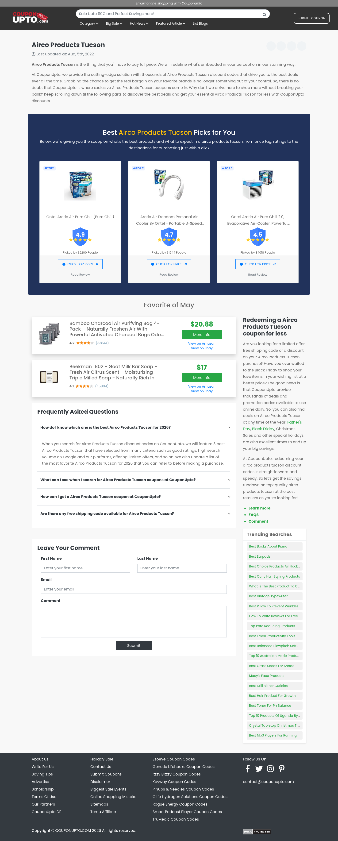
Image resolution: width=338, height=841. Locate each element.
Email (46, 579)
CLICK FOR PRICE (80, 264)
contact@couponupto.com (268, 781)
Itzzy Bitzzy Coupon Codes (177, 774)
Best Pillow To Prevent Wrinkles (274, 606)
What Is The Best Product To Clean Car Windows (288, 586)
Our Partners (43, 804)
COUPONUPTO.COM (73, 830)
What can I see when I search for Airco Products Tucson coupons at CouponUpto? (118, 479)
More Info (202, 334)
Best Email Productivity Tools (272, 636)
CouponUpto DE (46, 811)
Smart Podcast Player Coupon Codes (187, 811)
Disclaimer (100, 781)
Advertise (40, 781)
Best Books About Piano (268, 546)
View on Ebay (202, 348)
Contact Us (100, 766)
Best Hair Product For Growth (272, 695)
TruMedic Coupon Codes (176, 819)
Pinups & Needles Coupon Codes (183, 789)
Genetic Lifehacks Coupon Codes (184, 766)
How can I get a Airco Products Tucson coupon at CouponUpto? (100, 496)
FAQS (254, 514)
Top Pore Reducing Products (272, 626)
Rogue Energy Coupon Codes (180, 804)
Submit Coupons (106, 774)
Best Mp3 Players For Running (273, 735)
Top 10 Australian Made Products (275, 655)
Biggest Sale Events (108, 789)
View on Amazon (201, 343)
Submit (134, 645)
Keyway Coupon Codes (174, 781)
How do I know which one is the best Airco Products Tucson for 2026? (105, 427)
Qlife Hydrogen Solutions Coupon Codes (190, 796)
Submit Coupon (311, 19)
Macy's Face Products (266, 675)
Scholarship (43, 789)
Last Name (147, 558)
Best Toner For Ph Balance (270, 705)
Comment (50, 600)
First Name (51, 558)
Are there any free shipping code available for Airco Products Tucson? (107, 513)
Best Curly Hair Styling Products (274, 576)
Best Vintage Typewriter (268, 596)
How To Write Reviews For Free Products (281, 616)
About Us (40, 759)
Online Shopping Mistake (113, 796)
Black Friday (263, 429)
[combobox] (173, 13)
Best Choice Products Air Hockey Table (280, 566)
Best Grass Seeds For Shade (271, 666)
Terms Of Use (44, 796)
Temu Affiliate (103, 811)
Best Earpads (259, 556)
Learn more (259, 508)
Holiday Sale (101, 759)
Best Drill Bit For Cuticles (268, 685)
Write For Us (43, 766)
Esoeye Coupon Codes (174, 759)
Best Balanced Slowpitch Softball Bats (280, 646)
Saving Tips (42, 774)
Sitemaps (99, 804)
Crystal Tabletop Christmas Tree (275, 725)
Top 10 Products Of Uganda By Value (278, 715)
